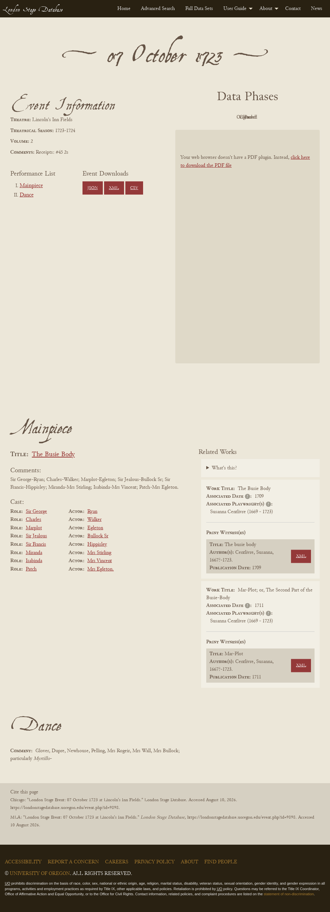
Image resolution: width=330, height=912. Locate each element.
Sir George (36, 511)
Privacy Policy (154, 862)
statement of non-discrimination (289, 894)
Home (124, 8)
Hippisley (97, 544)
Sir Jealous (36, 536)
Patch (31, 569)
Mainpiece (31, 186)
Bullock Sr (97, 536)
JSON (92, 188)
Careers (116, 862)
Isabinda (34, 560)
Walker (94, 519)
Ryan (92, 511)
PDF (193, 117)
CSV (134, 188)
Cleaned (264, 117)
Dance (27, 195)
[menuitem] (124, 9)
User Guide (235, 8)
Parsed (299, 117)
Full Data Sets (199, 8)
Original (228, 117)
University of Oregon (40, 873)
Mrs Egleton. (100, 569)
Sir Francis (36, 544)
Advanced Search (158, 8)
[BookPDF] (247, 247)
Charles (33, 519)
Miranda (34, 552)
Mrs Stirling (99, 552)
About (265, 8)
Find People (220, 862)
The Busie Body (53, 454)
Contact (293, 8)
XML (114, 188)
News (316, 8)
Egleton (95, 528)
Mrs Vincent (99, 560)
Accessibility (23, 862)
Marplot (34, 528)
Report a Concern (73, 862)
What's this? (224, 468)
